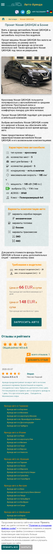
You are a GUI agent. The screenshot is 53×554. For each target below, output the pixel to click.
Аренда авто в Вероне (16, 449)
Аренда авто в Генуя (16, 446)
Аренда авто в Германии (16, 406)
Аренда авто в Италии (15, 432)
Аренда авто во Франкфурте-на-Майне (23, 419)
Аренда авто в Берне (16, 515)
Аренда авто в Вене (15, 489)
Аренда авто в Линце (16, 496)
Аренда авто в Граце (16, 505)
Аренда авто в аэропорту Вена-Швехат (24, 492)
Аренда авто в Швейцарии (17, 512)
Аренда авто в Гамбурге (17, 426)
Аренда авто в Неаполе (17, 452)
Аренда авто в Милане (17, 442)
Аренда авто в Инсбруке (17, 502)
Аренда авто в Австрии (15, 485)
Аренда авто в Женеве (17, 519)
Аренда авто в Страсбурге (18, 479)
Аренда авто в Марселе (17, 469)
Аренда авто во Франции (16, 459)
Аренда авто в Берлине (17, 409)
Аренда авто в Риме (15, 436)
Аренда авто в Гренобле (17, 476)
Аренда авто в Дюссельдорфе (20, 422)
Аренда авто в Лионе (16, 466)
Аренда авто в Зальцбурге (18, 499)
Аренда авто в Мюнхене (17, 413)
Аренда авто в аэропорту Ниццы (21, 472)
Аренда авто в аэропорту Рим (20, 439)
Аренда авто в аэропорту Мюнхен (22, 416)
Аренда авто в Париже (17, 462)
